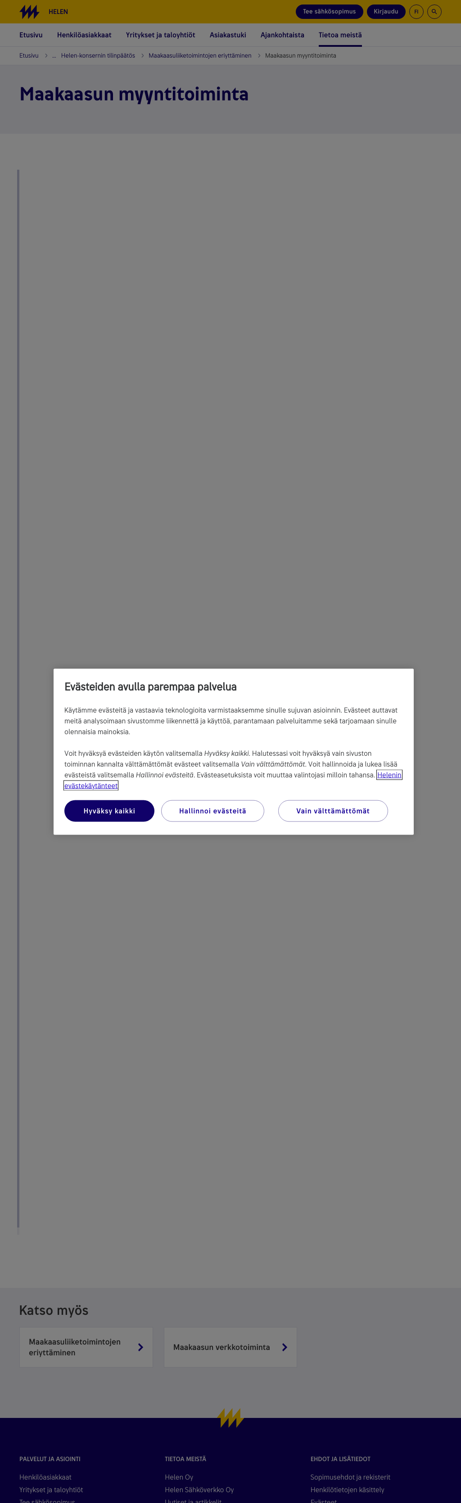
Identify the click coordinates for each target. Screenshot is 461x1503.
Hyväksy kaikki (109, 810)
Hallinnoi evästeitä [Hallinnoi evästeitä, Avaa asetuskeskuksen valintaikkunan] (212, 810)
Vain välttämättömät (333, 810)
